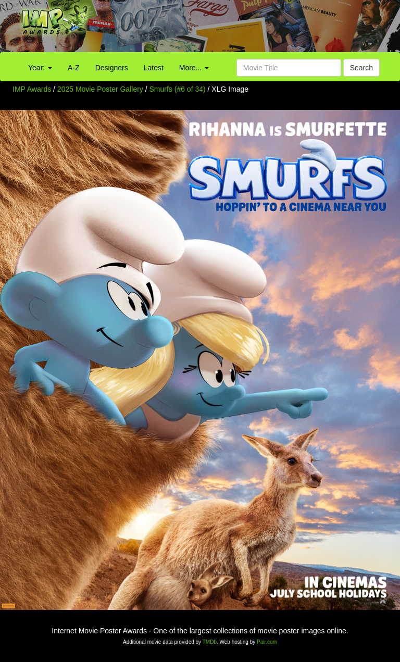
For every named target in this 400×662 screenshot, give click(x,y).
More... (194, 68)
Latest (154, 68)
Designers (111, 68)
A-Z (74, 68)
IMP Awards (31, 89)
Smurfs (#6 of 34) (177, 89)
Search (361, 68)
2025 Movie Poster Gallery (100, 89)
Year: (40, 68)
